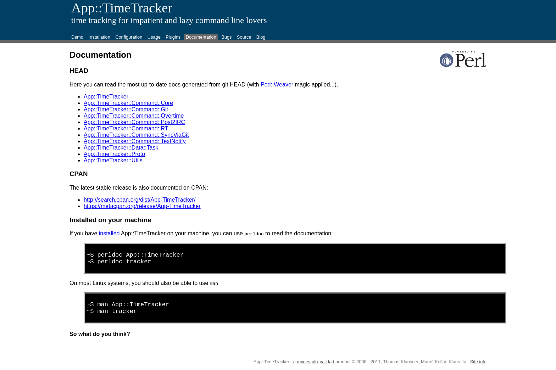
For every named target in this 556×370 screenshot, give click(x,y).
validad (327, 367)
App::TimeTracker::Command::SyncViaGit (136, 135)
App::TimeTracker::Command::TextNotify (135, 141)
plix (315, 367)
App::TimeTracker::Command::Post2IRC (134, 122)
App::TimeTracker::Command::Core (128, 103)
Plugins (173, 37)
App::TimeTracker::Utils (113, 160)
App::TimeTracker (106, 97)
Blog (261, 37)
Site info (478, 367)
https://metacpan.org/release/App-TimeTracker (142, 206)
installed (109, 233)
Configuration (128, 37)
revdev (303, 367)
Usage (154, 37)
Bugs (226, 37)
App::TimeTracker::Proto (114, 154)
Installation (99, 37)
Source (244, 37)
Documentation (201, 37)
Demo (77, 37)
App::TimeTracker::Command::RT (126, 128)
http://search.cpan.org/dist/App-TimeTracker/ (139, 200)
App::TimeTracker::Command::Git (126, 109)
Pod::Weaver (277, 85)
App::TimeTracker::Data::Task (121, 148)
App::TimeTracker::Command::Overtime (134, 116)
